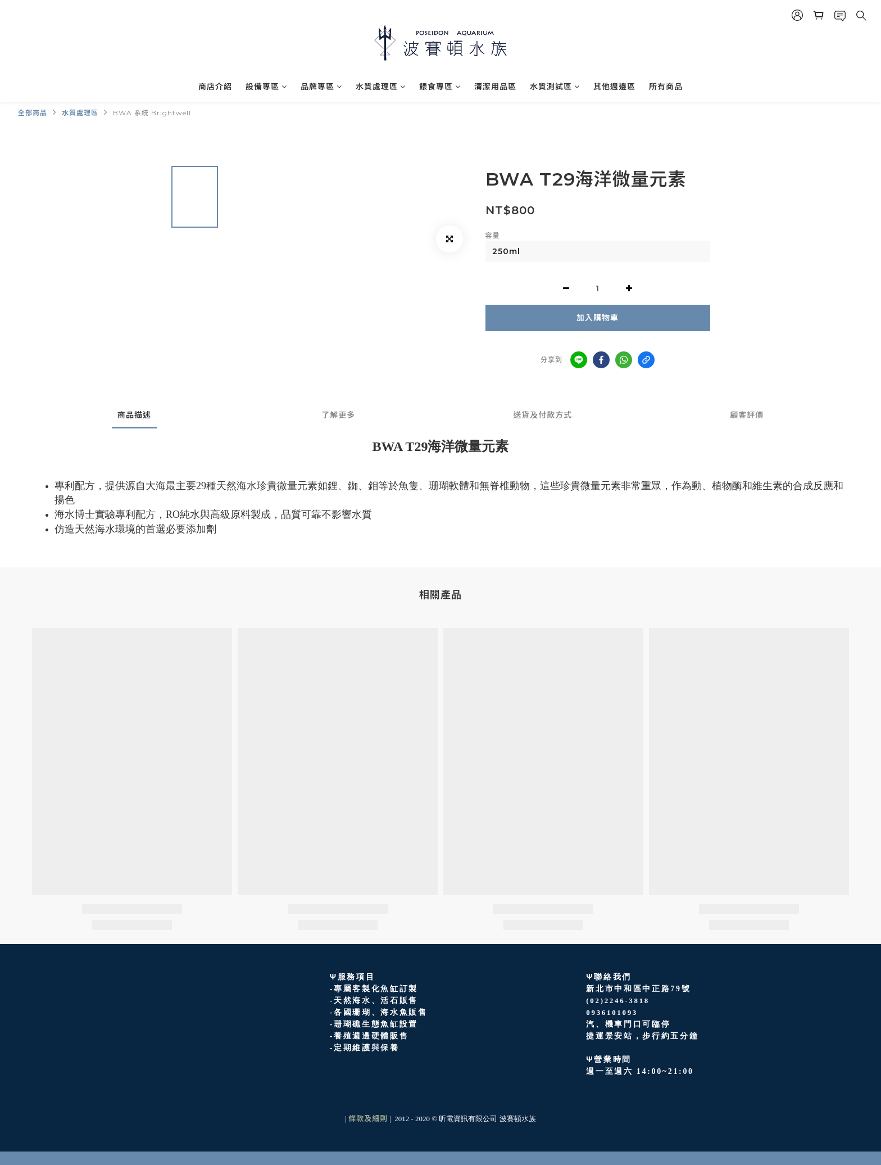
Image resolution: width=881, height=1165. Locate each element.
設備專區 (266, 87)
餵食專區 (440, 87)
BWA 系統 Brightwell (152, 113)
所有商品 (666, 87)
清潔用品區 (495, 87)
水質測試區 (555, 87)
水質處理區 (381, 87)
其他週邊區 (614, 87)
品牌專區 (321, 87)
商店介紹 (215, 87)
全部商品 (32, 113)
